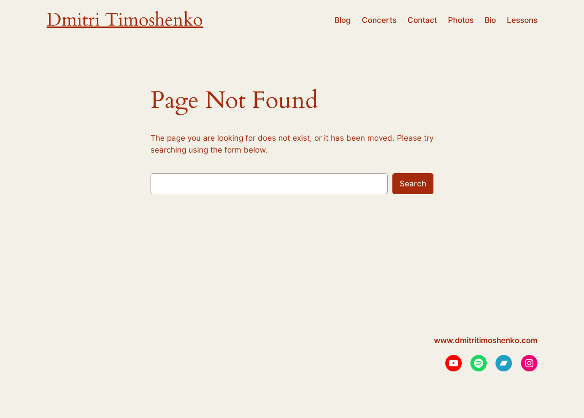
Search (413, 183)
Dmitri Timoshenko (125, 19)
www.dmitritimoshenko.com (485, 340)
